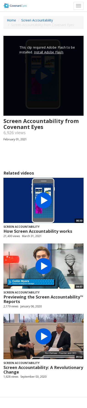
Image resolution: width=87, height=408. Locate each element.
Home (11, 20)
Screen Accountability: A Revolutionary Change (43, 370)
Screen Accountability (37, 20)
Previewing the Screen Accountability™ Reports (43, 299)
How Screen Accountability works (37, 231)
